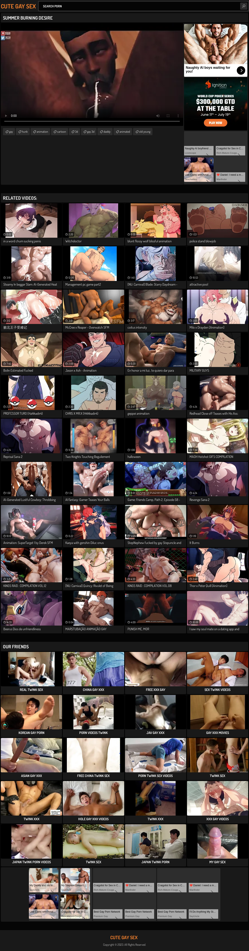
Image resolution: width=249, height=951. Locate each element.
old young (144, 131)
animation (42, 131)
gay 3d (90, 131)
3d (76, 131)
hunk (25, 131)
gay (11, 131)
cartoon (61, 131)
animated (125, 131)
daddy (107, 131)
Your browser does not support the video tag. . (92, 74)
